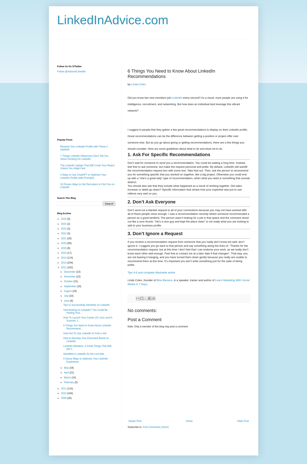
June (67, 300)
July (66, 295)
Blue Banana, (165, 280)
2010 (64, 393)
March (68, 377)
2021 (64, 238)
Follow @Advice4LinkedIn (71, 71)
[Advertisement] (132, 48)
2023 (64, 228)
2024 (64, 223)
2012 (64, 267)
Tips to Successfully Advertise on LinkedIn (86, 305)
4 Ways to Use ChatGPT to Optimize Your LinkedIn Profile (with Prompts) (83, 176)
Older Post (243, 421)
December (70, 271)
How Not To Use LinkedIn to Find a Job (84, 333)
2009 (64, 398)
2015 (64, 252)
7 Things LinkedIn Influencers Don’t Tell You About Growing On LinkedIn (84, 157)
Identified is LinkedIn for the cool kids (83, 353)
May (66, 367)
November (70, 276)
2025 (64, 218)
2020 (64, 243)
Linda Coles (138, 84)
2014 (64, 257)
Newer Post (135, 421)
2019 (64, 248)
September (70, 286)
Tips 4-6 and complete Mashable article (151, 272)
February (69, 382)
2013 (64, 262)
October (68, 281)
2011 (64, 388)
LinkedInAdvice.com (113, 20)
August (68, 291)
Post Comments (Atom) (156, 427)
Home (189, 421)
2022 (64, 233)
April (66, 372)
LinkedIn (177, 97)
